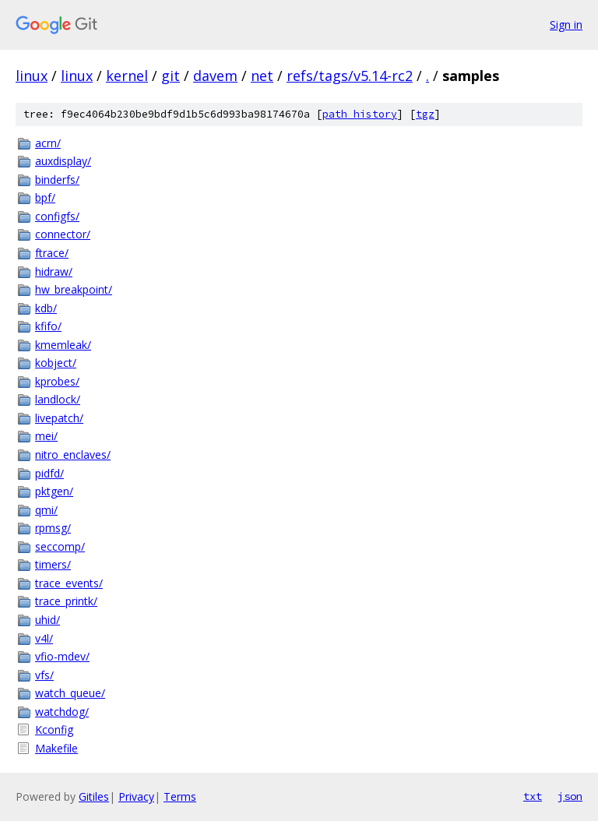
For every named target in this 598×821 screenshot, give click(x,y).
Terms (180, 796)
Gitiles (94, 796)
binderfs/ (57, 179)
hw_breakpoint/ (73, 289)
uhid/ (47, 619)
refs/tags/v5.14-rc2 (350, 75)
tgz (425, 114)
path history (359, 114)
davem (215, 75)
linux (31, 75)
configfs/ (57, 216)
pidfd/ (49, 473)
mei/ (46, 435)
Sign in (566, 24)
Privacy (136, 796)
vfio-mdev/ (62, 656)
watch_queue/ (70, 692)
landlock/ (57, 399)
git (170, 75)
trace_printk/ (66, 601)
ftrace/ (52, 252)
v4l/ (44, 638)
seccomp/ (60, 546)
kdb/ (46, 308)
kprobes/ (57, 381)
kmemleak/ (63, 344)
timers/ (53, 564)
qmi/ (46, 509)
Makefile (56, 748)
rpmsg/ (53, 527)
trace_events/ (69, 583)
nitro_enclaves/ (73, 454)
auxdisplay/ (63, 160)
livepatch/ (59, 417)
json (570, 796)
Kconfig (54, 729)
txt (532, 796)
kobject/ (55, 362)
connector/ (62, 234)
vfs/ (44, 675)
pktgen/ (54, 491)
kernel (127, 75)
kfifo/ (48, 326)
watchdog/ (62, 711)
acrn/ (48, 143)
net (262, 75)
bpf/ (45, 197)
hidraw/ (53, 271)
